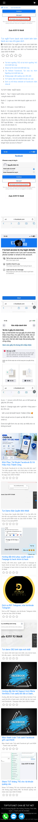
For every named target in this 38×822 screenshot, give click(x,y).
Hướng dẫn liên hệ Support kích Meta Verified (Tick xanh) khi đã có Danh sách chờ (18, 693)
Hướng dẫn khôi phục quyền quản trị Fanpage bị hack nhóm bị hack (17, 558)
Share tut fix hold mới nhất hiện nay (17, 68)
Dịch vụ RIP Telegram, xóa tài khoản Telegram (18, 606)
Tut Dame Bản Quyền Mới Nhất (15, 510)
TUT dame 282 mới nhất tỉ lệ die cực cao (19, 79)
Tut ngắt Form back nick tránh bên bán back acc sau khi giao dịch (19, 39)
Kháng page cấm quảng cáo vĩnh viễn (18, 76)
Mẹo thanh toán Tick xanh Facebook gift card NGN (18, 738)
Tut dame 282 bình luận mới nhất (16, 649)
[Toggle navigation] (4, 3)
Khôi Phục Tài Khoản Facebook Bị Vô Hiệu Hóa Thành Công (18, 463)
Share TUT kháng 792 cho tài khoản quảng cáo (17, 782)
